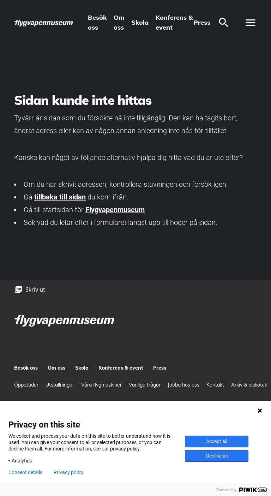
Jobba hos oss (183, 385)
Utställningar (60, 385)
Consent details (25, 472)
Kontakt (215, 385)
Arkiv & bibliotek (249, 385)
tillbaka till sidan (60, 197)
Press (202, 22)
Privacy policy (69, 472)
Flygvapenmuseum (115, 209)
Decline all (217, 456)
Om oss (119, 22)
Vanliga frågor (145, 385)
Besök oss (97, 22)
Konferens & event (174, 22)
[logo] (44, 22)
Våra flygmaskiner (101, 385)
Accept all (216, 441)
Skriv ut (35, 289)
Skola (140, 22)
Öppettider (26, 385)
